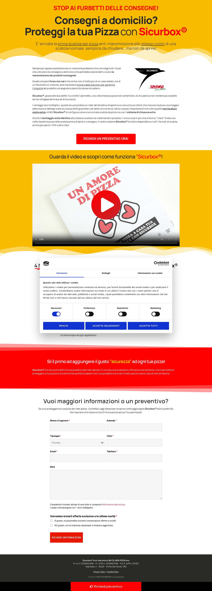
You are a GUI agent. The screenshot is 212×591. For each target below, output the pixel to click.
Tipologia (55, 436)
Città (110, 436)
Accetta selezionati (106, 325)
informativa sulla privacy (114, 504)
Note (52, 467)
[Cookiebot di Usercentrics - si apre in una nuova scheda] (156, 263)
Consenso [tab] (61, 273)
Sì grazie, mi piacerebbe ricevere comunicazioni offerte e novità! (85, 520)
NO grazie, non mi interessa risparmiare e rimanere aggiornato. (83, 525)
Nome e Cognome (60, 420)
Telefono (112, 451)
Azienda (112, 420)
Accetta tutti (148, 325)
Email (53, 451)
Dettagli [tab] (106, 273)
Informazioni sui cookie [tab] (150, 273)
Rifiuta (63, 325)
